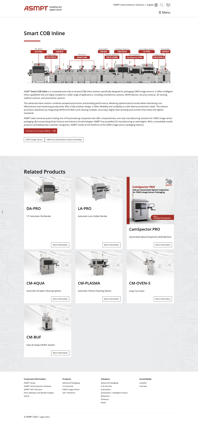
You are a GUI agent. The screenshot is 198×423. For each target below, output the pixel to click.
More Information (60, 245)
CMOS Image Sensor (34, 139)
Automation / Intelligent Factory (114, 393)
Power (103, 402)
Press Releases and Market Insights (39, 393)
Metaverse (105, 396)
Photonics (105, 399)
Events (26, 396)
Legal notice (45, 417)
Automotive (105, 389)
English (152, 5)
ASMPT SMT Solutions (33, 389)
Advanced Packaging (71, 383)
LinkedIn (143, 383)
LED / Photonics (68, 393)
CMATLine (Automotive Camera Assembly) (64, 139)
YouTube (143, 386)
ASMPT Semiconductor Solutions (37, 386)
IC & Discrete (67, 386)
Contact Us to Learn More (38, 131)
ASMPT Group (29, 383)
